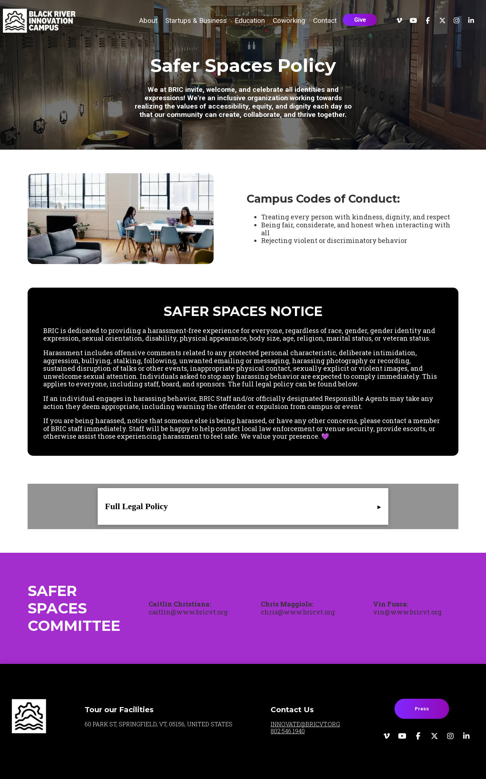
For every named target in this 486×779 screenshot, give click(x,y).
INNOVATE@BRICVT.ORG (305, 724)
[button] (148, 20)
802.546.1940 (288, 731)
